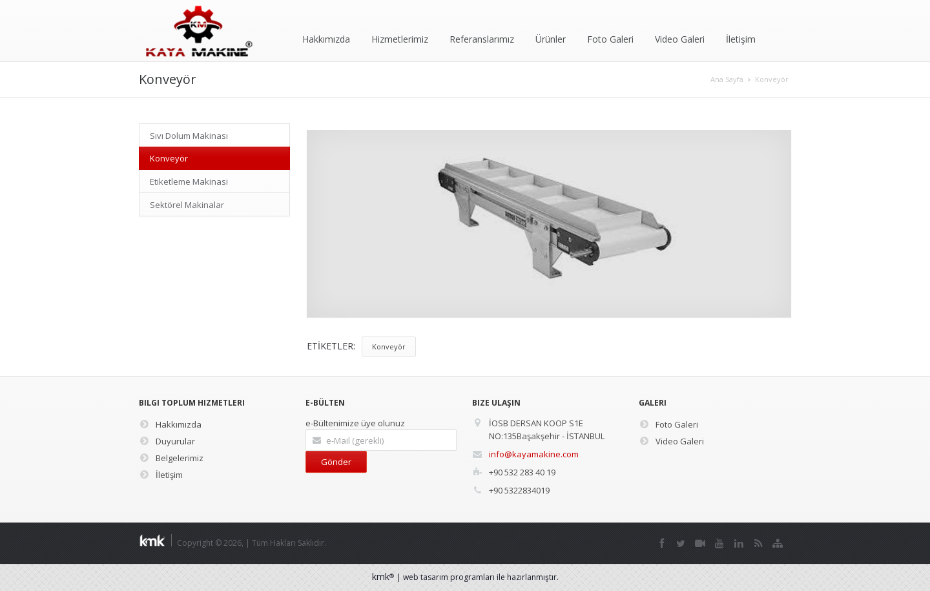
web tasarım (425, 577)
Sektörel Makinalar (187, 205)
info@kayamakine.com (534, 454)
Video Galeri (680, 39)
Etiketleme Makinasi (189, 181)
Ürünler (550, 39)
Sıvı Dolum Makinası (189, 135)
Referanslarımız (482, 39)
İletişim (741, 39)
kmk (384, 576)
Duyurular (167, 441)
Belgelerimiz (171, 458)
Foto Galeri (610, 39)
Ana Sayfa (726, 79)
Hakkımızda (326, 39)
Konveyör (772, 79)
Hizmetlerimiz (399, 39)
